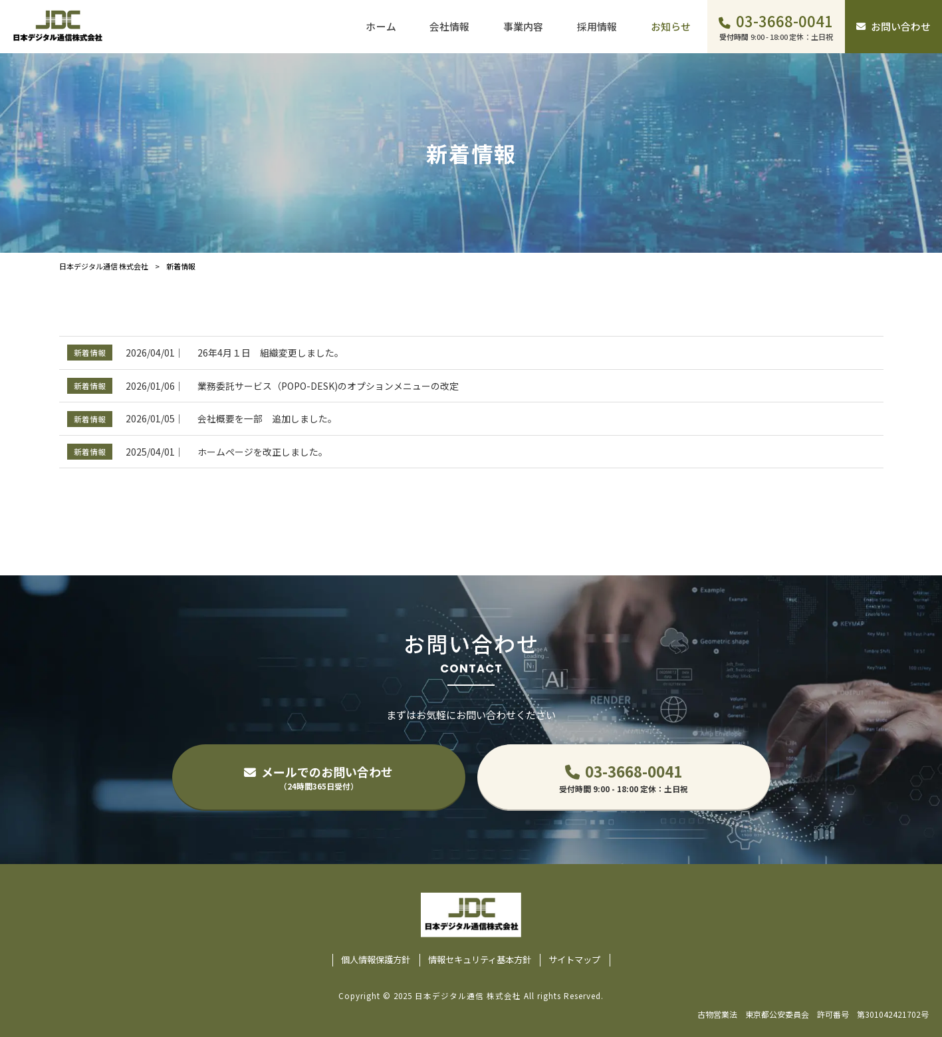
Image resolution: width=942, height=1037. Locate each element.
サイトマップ (574, 960)
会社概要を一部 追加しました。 (267, 418)
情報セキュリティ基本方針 (479, 960)
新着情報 (90, 352)
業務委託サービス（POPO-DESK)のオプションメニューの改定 (328, 385)
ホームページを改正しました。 (262, 451)
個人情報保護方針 (375, 960)
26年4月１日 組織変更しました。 (270, 352)
